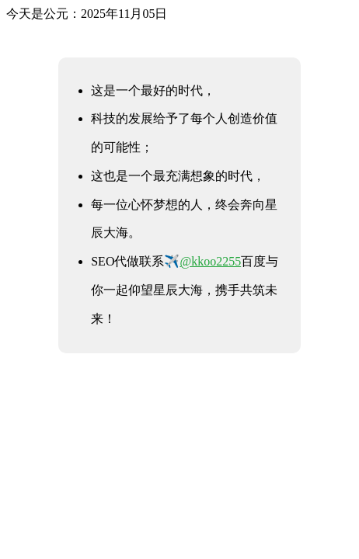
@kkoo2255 (210, 261)
